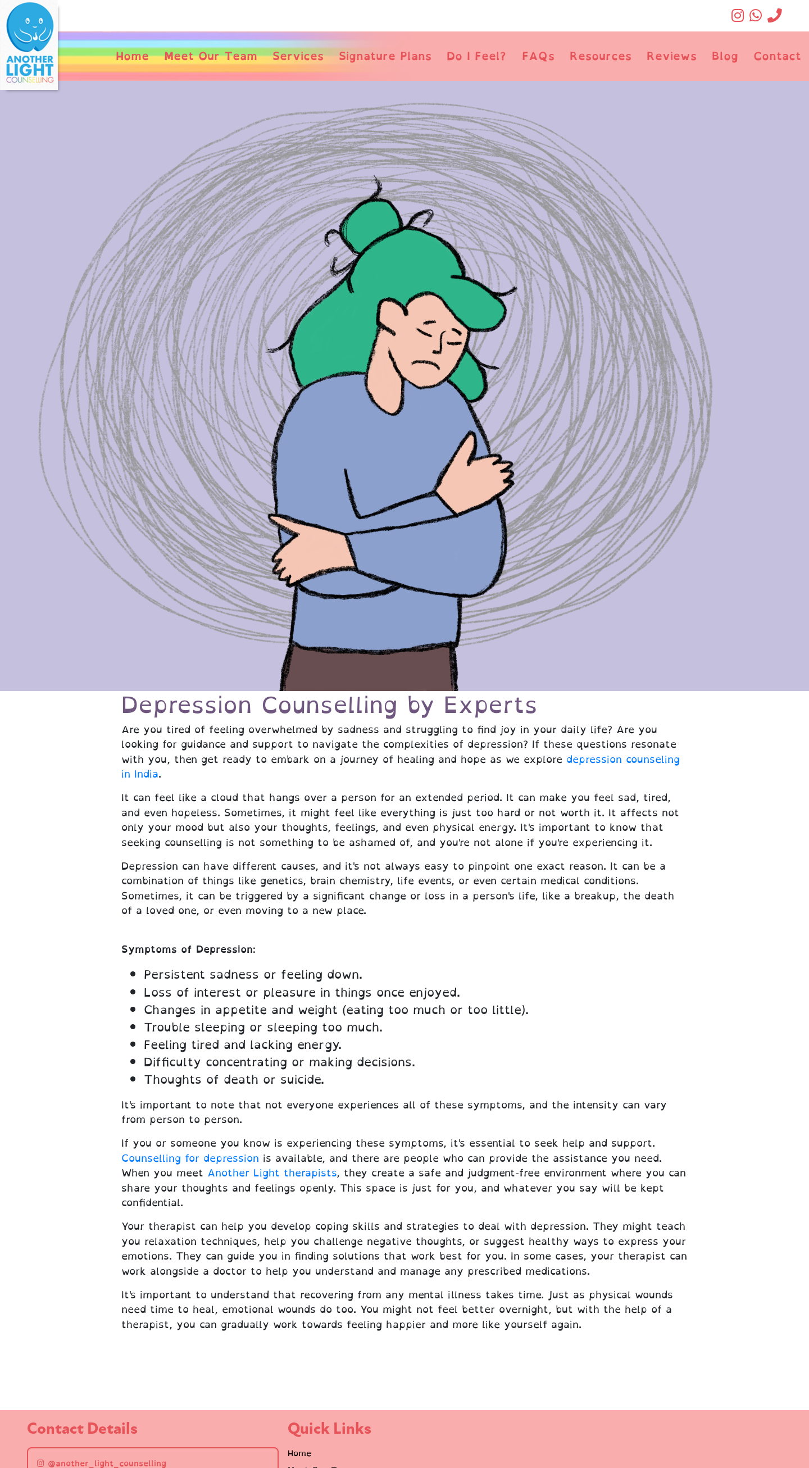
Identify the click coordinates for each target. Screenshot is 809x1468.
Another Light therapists (272, 1172)
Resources (600, 56)
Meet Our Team (210, 56)
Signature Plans (385, 56)
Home (132, 56)
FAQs (538, 56)
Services (298, 56)
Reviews (672, 56)
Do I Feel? (476, 56)
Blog (725, 56)
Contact (777, 56)
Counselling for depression (190, 1158)
